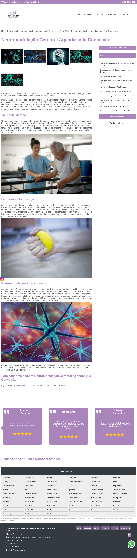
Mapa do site (126, 529)
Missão (99, 14)
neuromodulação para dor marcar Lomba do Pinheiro (117, 100)
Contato (124, 14)
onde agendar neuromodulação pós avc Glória (115, 95)
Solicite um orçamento (117, 48)
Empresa (88, 14)
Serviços (111, 14)
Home (77, 14)
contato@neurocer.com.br (15, 551)
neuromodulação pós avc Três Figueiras (113, 91)
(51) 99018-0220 (129, 2)
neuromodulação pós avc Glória (110, 79)
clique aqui (34, 386)
